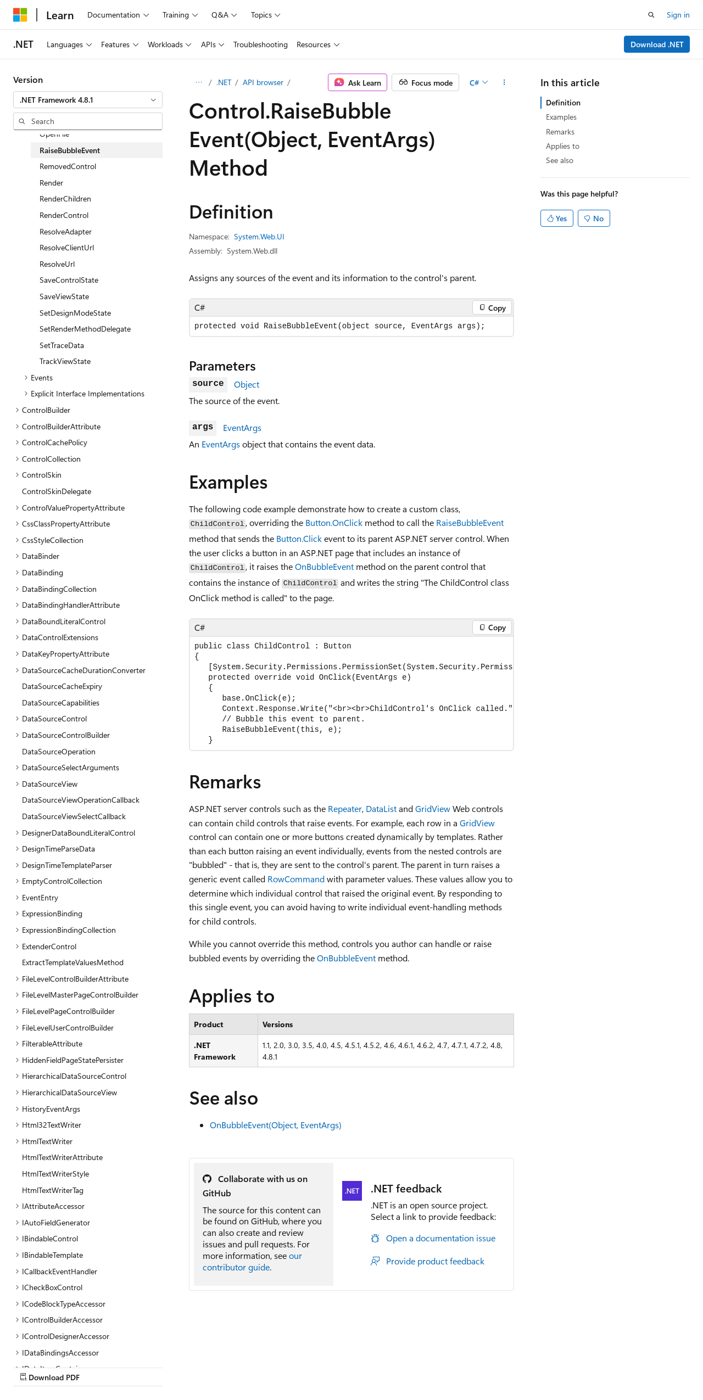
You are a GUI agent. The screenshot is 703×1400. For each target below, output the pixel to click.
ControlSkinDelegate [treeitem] (56, 491)
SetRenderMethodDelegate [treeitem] (85, 328)
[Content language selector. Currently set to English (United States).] (63, 1340)
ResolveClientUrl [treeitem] (67, 247)
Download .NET (657, 44)
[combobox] (88, 100)
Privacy (240, 1366)
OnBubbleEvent (324, 566)
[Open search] (651, 15)
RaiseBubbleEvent (470, 522)
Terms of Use (294, 1366)
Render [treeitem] (51, 182)
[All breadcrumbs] (198, 82)
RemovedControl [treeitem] (68, 166)
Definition (563, 102)
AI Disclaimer (35, 1366)
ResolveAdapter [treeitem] (66, 231)
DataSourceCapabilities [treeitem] (60, 702)
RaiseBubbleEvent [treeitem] (70, 150)
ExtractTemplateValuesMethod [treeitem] (73, 962)
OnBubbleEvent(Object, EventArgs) (276, 1124)
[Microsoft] (20, 15)
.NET (223, 82)
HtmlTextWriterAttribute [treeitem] (62, 1157)
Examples (561, 116)
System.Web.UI (259, 236)
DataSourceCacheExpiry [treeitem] (62, 686)
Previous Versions (99, 1366)
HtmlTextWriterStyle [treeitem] (55, 1173)
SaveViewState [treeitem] (64, 296)
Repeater (345, 808)
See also (559, 160)
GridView (432, 808)
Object (246, 384)
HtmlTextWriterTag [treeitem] (52, 1190)
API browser (263, 82)
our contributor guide (252, 1261)
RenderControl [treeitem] (64, 215)
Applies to (562, 146)
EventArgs (242, 427)
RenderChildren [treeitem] (65, 198)
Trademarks (349, 1366)
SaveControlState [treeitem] (69, 280)
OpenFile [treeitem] (54, 133)
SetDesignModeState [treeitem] (75, 312)
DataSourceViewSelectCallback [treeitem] (74, 816)
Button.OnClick (333, 522)
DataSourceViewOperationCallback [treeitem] (81, 799)
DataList (381, 808)
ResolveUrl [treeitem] (57, 264)
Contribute (196, 1366)
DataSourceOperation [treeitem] (59, 751)
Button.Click (299, 538)
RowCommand (296, 878)
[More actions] (504, 82)
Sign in (678, 14)
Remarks (560, 131)
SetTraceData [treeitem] (62, 345)
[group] (351, 693)
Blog (149, 1366)
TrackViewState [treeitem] (65, 361)
